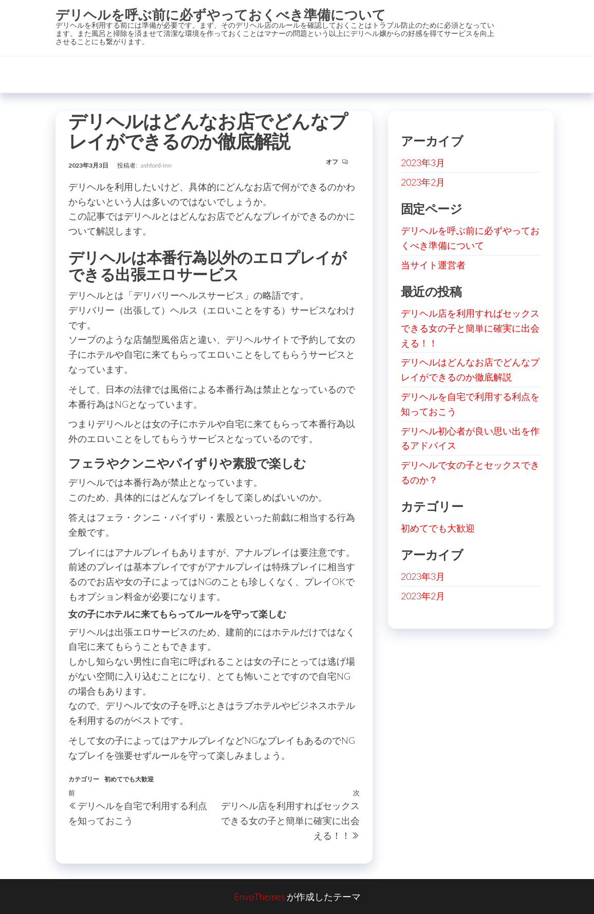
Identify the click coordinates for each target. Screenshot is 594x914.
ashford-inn (156, 165)
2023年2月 (423, 182)
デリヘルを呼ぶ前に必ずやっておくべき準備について (220, 14)
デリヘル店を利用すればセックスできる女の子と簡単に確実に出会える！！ (470, 328)
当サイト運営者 (433, 264)
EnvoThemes (259, 896)
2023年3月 (423, 162)
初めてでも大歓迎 (129, 779)
